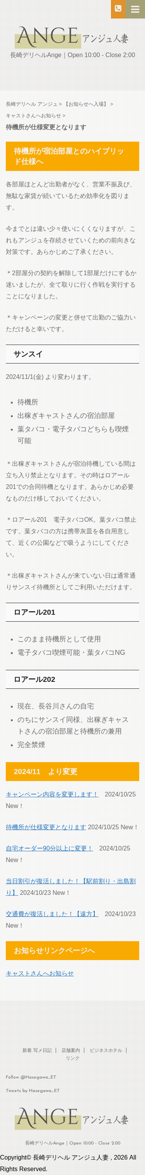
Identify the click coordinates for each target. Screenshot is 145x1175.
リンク (73, 1058)
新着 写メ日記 (37, 1050)
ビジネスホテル (106, 1050)
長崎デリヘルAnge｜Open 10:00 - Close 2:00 (72, 1143)
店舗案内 (70, 1050)
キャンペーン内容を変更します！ (52, 794)
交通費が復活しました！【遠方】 (52, 914)
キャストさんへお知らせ (40, 973)
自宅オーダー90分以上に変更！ (49, 848)
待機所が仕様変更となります (46, 827)
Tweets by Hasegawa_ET (33, 1091)
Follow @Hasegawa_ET (31, 1077)
